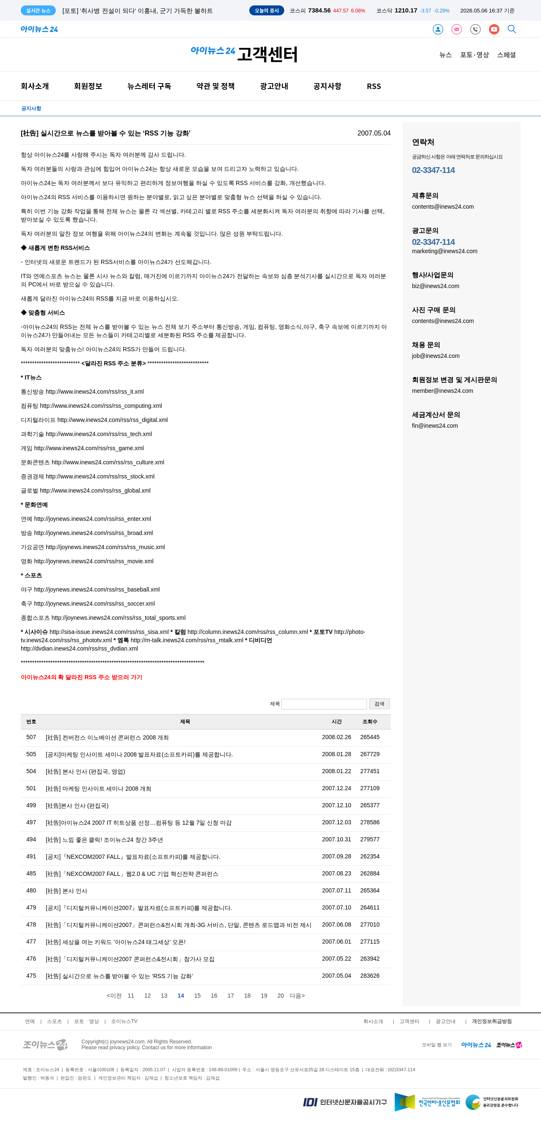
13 (164, 995)
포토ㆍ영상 (86, 1021)
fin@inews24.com (435, 425)
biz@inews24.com (435, 285)
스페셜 (506, 54)
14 (181, 995)
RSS (374, 85)
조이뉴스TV (124, 1021)
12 (147, 995)
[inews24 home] (476, 1044)
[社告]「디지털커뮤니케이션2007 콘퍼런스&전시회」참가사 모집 (130, 959)
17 (231, 995)
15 (197, 995)
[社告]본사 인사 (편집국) (77, 805)
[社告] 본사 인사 (66, 890)
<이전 (114, 995)
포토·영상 (474, 54)
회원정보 (88, 85)
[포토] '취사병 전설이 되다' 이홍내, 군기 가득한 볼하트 (137, 10)
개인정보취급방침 (492, 1021)
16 (214, 995)
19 (264, 995)
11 (131, 995)
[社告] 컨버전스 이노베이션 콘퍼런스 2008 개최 (107, 737)
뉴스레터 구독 (149, 85)
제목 (318, 704)
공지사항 (327, 85)
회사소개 (35, 85)
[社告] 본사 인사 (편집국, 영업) (85, 771)
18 (247, 995)
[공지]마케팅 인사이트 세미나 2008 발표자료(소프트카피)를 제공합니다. (139, 754)
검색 (380, 704)
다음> (297, 995)
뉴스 (445, 54)
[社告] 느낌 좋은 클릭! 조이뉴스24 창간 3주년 (104, 839)
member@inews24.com (442, 390)
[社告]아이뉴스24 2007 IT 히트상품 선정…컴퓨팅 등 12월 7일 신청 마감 (139, 822)
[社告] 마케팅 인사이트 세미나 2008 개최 (98, 788)
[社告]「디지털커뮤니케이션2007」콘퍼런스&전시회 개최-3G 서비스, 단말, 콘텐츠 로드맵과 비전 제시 (179, 925)
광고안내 (274, 85)
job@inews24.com (436, 355)
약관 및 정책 (215, 85)
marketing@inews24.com (444, 250)
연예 (30, 1021)
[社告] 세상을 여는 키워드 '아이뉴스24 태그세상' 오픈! (116, 942)
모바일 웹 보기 (437, 1044)
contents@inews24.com (443, 206)
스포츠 (54, 1021)
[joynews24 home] (509, 1044)
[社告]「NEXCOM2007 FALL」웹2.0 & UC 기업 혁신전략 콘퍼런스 (132, 873)
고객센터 (409, 1021)
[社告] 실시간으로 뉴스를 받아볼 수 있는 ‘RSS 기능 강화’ (119, 976)
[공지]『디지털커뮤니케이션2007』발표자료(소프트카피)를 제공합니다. (139, 908)
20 (281, 995)
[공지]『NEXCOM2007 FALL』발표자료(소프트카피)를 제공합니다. (133, 856)
